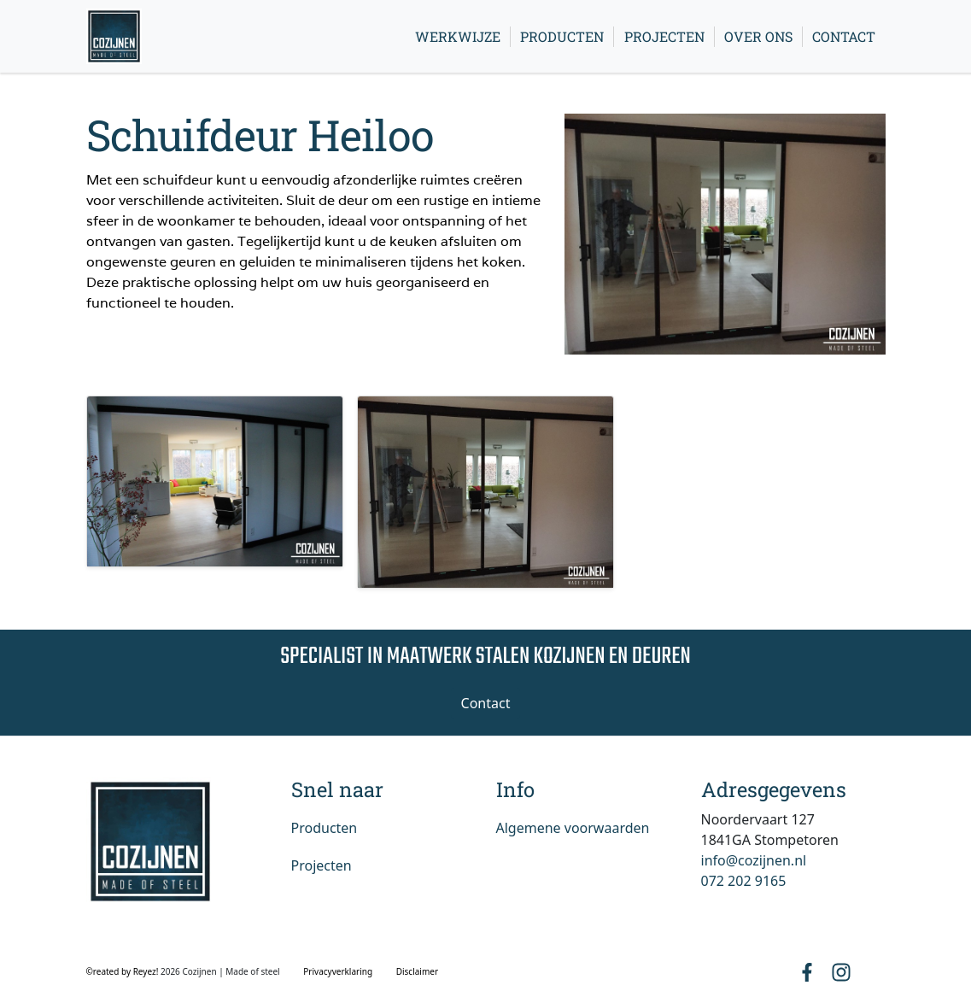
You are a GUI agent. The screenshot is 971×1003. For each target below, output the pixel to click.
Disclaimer (417, 971)
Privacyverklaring (337, 971)
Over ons (758, 36)
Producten (562, 36)
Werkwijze (457, 36)
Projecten (664, 36)
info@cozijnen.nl (754, 860)
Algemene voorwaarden (573, 827)
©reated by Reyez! (123, 971)
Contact (843, 36)
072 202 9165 (744, 880)
